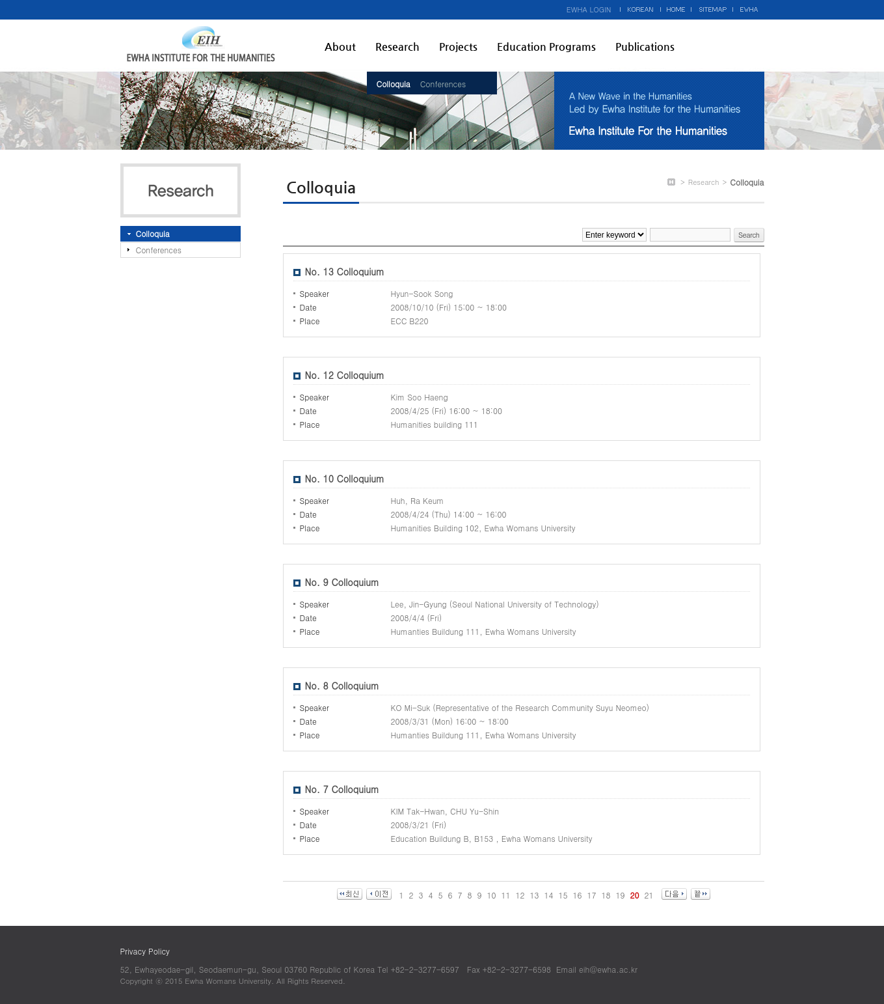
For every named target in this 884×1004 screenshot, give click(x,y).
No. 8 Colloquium (342, 685)
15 (563, 894)
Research (397, 46)
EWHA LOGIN (589, 9)
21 (649, 894)
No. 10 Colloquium (344, 478)
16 (577, 894)
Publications (645, 46)
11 (506, 894)
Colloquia (393, 83)
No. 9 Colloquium (342, 582)
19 (620, 894)
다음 (674, 894)
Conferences (443, 83)
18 (606, 894)
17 (591, 894)
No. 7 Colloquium (342, 789)
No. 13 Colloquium (344, 271)
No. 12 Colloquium (344, 375)
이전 (379, 894)
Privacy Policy (145, 950)
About (340, 46)
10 (491, 894)
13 (534, 894)
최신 (349, 894)
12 (520, 894)
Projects (458, 46)
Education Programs (546, 46)
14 (549, 894)
